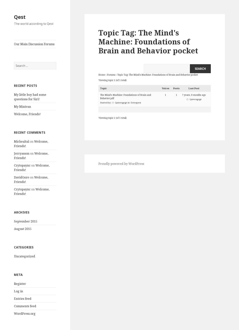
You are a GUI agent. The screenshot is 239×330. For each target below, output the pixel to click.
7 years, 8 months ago (194, 94)
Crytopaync (22, 165)
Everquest (136, 102)
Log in (18, 291)
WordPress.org (24, 314)
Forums (111, 74)
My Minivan (22, 107)
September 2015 (25, 221)
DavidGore (21, 177)
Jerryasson (21, 153)
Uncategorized (24, 256)
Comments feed (25, 306)
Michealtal (21, 141)
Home (101, 74)
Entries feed (22, 299)
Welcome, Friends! (27, 114)
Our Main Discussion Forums (34, 44)
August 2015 (23, 229)
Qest (20, 16)
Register (20, 284)
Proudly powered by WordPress (121, 164)
